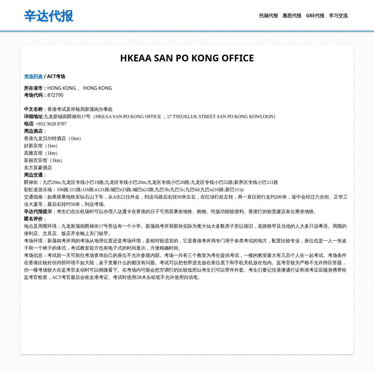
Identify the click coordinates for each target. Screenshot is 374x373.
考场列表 (33, 76)
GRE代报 (315, 15)
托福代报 (268, 15)
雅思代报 (292, 15)
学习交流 (338, 15)
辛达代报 (48, 15)
